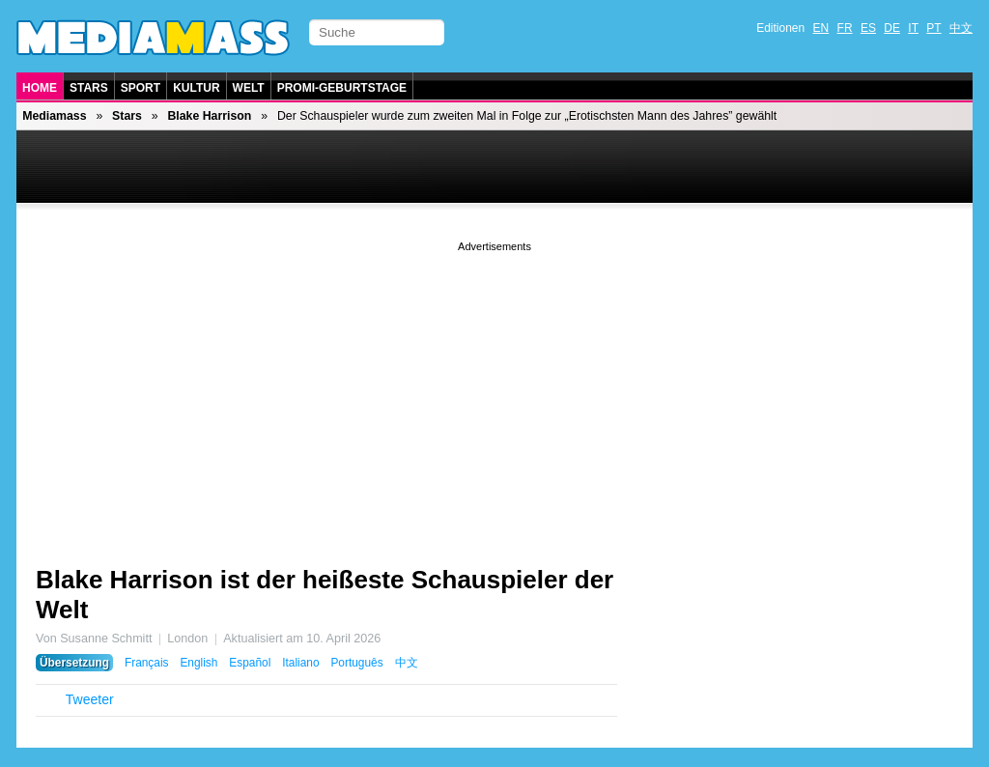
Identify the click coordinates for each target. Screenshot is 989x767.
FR (845, 28)
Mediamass (54, 116)
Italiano (300, 662)
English (198, 662)
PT (933, 28)
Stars (89, 88)
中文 (961, 28)
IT (913, 28)
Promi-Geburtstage (342, 88)
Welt (249, 88)
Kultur (196, 88)
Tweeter (90, 699)
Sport (140, 88)
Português (356, 662)
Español (249, 662)
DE (892, 28)
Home (39, 88)
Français (147, 662)
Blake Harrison (209, 116)
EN (821, 28)
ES (868, 28)
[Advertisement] (494, 391)
